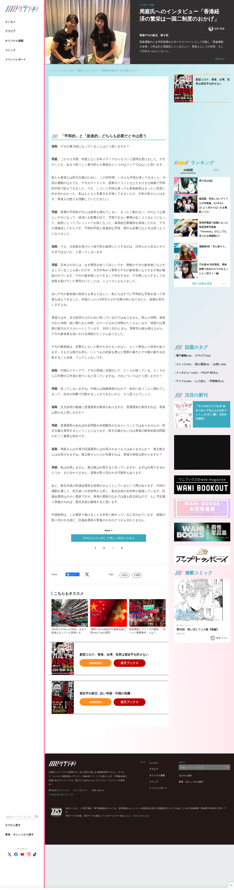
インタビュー (187, 372)
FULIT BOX (209, 372)
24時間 (188, 170)
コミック (10, 50)
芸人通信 (202, 364)
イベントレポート (15, 59)
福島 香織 (217, 28)
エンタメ (10, 21)
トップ (52, 70)
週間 (216, 170)
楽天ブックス (130, 663)
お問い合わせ (98, 790)
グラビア (10, 31)
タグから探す (13, 825)
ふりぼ (200, 381)
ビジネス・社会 (66, 70)
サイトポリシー (80, 790)
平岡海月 (216, 381)
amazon (95, 663)
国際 (138, 575)
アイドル (184, 381)
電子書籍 (184, 355)
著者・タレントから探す (19, 834)
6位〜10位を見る (202, 283)
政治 (125, 575)
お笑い (219, 364)
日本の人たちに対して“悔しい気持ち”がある (108, 538)
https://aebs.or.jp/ (141, 816)
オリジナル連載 (14, 40)
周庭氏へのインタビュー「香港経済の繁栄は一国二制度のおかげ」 (108, 70)
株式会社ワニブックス (59, 790)
